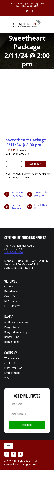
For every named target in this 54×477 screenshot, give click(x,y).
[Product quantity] (14, 164)
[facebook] (7, 454)
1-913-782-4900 (13, 252)
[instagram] (20, 454)
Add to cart (35, 163)
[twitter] (13, 454)
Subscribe (27, 425)
